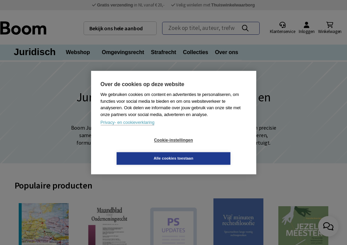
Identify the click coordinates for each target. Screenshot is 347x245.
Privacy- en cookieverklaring (128, 131)
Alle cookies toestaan (214, 149)
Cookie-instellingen (133, 149)
